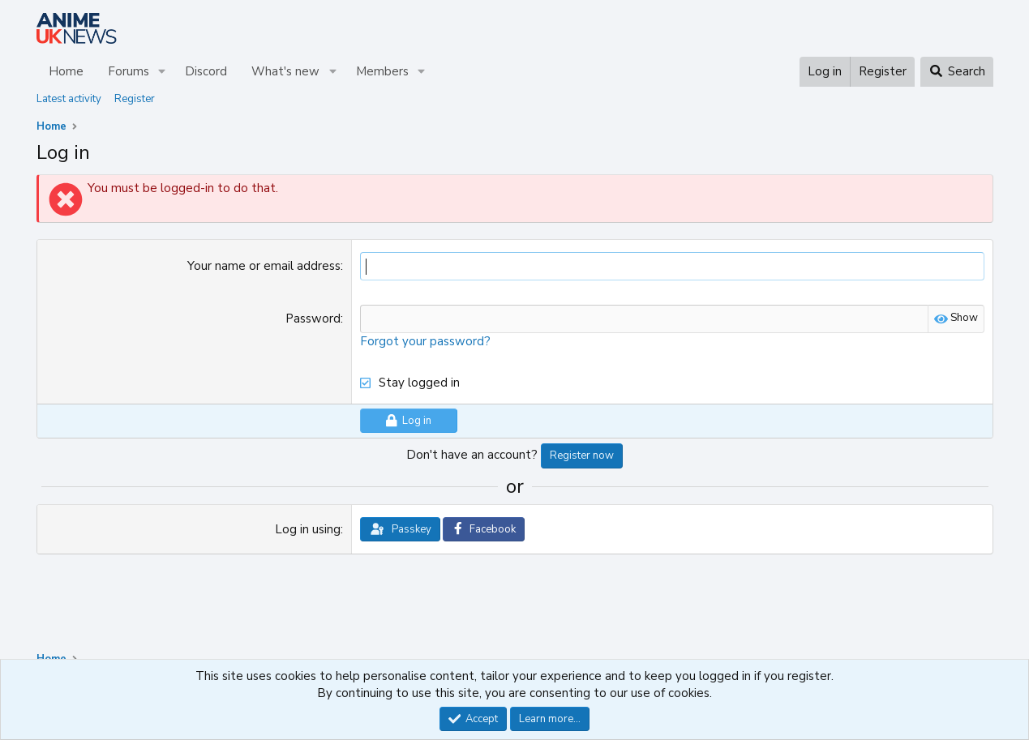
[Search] (956, 72)
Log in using (308, 529)
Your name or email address (264, 266)
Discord (206, 71)
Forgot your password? (425, 341)
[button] (161, 72)
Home (66, 71)
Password (313, 318)
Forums (128, 71)
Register (134, 99)
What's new (285, 71)
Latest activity (68, 99)
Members (382, 71)
